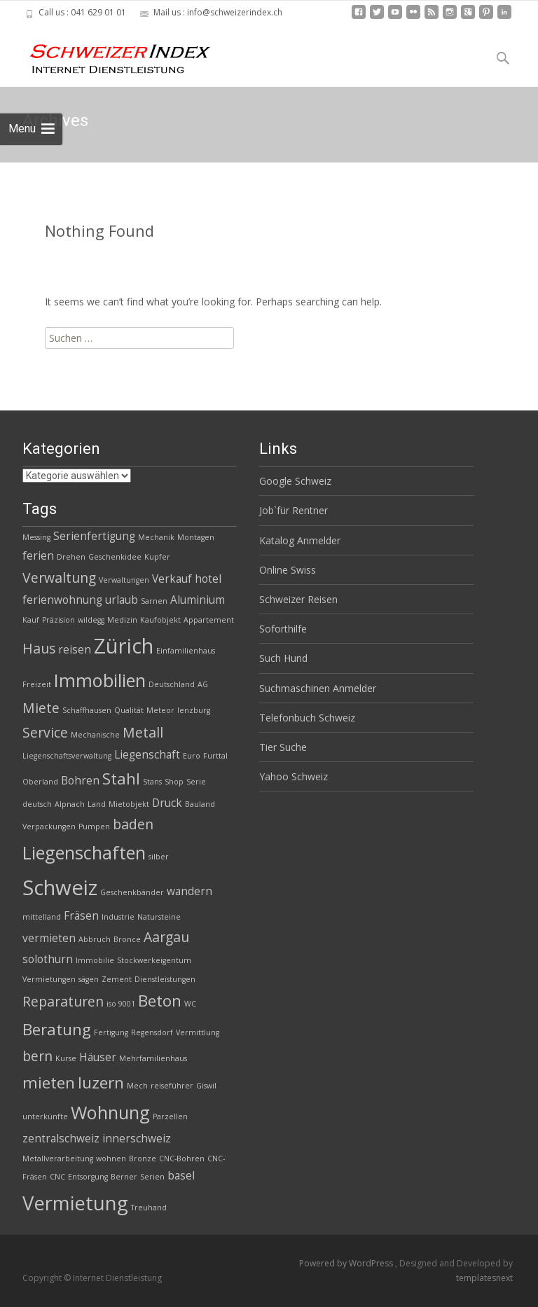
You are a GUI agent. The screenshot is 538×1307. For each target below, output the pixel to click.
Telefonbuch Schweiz (307, 717)
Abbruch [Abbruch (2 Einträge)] (94, 939)
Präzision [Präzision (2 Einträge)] (58, 620)
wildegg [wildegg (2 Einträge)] (91, 620)
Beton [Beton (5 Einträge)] (159, 1000)
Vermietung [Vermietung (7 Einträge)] (75, 1203)
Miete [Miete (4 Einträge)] (41, 707)
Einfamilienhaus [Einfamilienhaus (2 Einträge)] (185, 651)
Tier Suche (283, 747)
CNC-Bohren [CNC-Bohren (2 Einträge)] (182, 1158)
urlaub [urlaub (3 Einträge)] (121, 600)
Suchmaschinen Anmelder (317, 688)
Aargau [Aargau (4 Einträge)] (166, 936)
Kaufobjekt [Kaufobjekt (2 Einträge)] (160, 620)
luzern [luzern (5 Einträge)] (101, 1082)
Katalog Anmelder (299, 540)
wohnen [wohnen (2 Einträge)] (111, 1158)
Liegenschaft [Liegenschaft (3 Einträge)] (147, 754)
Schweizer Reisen (298, 599)
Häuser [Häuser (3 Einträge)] (97, 1057)
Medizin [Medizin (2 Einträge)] (122, 620)
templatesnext (484, 1278)
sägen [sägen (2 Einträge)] (88, 979)
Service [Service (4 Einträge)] (45, 732)
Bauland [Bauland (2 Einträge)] (200, 804)
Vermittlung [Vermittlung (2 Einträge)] (197, 1032)
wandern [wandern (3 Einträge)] (189, 891)
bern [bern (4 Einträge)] (37, 1055)
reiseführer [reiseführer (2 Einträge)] (172, 1086)
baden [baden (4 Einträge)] (133, 824)
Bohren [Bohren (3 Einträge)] (80, 780)
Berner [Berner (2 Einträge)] (124, 1177)
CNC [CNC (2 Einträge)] (57, 1177)
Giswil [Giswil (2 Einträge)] (206, 1086)
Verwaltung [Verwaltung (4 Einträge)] (59, 577)
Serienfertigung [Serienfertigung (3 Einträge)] (94, 536)
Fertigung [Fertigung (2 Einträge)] (111, 1032)
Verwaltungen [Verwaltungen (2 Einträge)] (124, 580)
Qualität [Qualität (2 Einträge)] (129, 710)
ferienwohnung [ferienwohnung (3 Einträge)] (62, 600)
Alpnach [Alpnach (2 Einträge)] (70, 804)
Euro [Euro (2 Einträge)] (191, 756)
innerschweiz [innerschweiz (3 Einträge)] (136, 1138)
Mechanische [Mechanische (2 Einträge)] (95, 735)
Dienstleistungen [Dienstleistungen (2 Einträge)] (164, 979)
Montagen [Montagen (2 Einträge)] (195, 537)
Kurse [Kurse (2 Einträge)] (65, 1058)
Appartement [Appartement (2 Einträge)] (209, 620)
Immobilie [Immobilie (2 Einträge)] (95, 960)
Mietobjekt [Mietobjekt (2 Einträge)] (129, 804)
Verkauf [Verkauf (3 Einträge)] (172, 579)
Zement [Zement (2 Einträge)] (117, 979)
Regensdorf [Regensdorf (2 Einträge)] (152, 1032)
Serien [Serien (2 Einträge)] (152, 1177)
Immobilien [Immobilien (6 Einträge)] (100, 680)
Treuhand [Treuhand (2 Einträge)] (149, 1207)
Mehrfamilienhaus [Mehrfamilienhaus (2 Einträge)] (153, 1058)
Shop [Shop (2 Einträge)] (174, 782)
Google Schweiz (295, 480)
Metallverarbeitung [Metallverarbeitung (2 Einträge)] (57, 1158)
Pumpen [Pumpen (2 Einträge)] (94, 826)
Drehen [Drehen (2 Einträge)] (71, 557)
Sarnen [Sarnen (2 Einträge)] (154, 601)
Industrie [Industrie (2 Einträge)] (118, 917)
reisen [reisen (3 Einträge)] (74, 649)
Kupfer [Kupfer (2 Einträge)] (157, 557)
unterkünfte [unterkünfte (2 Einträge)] (45, 1116)
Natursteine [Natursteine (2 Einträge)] (159, 917)
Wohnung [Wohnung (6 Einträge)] (110, 1112)
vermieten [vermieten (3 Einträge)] (49, 938)
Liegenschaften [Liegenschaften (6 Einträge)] (84, 852)
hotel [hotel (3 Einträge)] (208, 579)
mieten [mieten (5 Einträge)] (48, 1082)
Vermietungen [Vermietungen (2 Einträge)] (49, 979)
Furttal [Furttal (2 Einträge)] (215, 756)
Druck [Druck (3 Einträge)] (167, 803)
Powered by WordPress (347, 1263)
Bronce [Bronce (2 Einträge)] (127, 939)
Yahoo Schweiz (293, 776)
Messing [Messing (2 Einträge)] (36, 537)
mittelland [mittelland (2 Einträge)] (41, 917)
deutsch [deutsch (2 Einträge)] (37, 804)
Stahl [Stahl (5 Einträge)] (121, 778)
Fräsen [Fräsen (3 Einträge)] (81, 915)
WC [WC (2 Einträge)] (190, 1004)
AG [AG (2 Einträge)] (203, 684)
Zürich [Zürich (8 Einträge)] (123, 646)
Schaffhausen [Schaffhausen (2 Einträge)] (86, 710)
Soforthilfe (283, 628)
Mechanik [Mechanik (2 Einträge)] (156, 537)
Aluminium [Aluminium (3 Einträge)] (197, 600)
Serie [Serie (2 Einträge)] (196, 782)
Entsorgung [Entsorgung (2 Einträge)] (88, 1177)
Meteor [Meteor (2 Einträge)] (160, 710)
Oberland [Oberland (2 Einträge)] (40, 782)
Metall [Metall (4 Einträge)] (143, 732)
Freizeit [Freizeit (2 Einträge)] (36, 684)
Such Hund (283, 658)
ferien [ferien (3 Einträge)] (38, 555)
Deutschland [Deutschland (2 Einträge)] (172, 684)
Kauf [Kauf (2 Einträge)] (30, 620)
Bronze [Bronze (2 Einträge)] (142, 1158)
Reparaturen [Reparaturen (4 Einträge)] (63, 1001)
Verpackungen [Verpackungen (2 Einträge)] (49, 826)
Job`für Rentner (293, 510)
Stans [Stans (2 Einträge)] (152, 782)
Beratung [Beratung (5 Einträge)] (56, 1029)
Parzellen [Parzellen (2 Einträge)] (170, 1116)
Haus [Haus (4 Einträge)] (38, 648)
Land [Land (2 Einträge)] (97, 804)
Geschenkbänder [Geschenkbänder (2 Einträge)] (132, 892)
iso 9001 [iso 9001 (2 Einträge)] (120, 1004)
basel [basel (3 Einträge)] (181, 1175)
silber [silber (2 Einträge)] (159, 857)
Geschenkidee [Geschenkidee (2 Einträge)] (115, 557)
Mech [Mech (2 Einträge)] (137, 1086)
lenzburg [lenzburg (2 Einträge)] (193, 710)
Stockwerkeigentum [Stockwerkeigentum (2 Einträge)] (154, 960)
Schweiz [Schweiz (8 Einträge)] (59, 887)
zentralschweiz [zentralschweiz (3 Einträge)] (60, 1138)
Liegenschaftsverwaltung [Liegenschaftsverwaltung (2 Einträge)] (66, 756)
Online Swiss (287, 569)
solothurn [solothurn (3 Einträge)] (47, 959)
